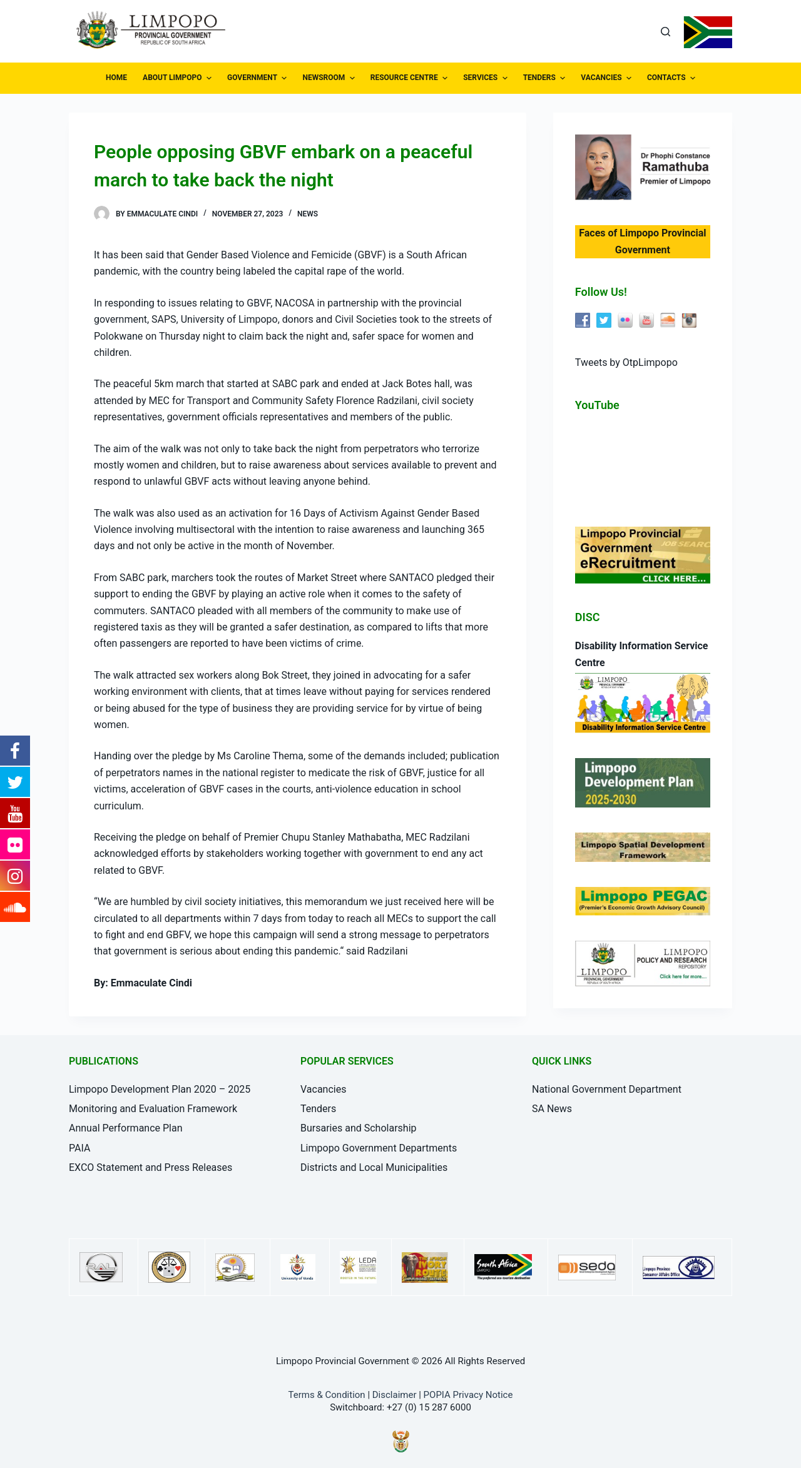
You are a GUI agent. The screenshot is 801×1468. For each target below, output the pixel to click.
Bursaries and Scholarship (358, 1128)
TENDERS (546, 78)
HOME (116, 77)
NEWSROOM (329, 78)
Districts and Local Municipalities (373, 1167)
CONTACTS (672, 78)
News (307, 214)
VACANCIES (608, 78)
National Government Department (606, 1089)
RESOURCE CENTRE (410, 78)
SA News (552, 1109)
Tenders (318, 1109)
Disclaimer (394, 1394)
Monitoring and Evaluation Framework (153, 1109)
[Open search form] (665, 31)
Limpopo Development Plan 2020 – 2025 (159, 1089)
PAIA (79, 1148)
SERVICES (486, 78)
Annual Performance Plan (126, 1128)
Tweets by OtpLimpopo (626, 362)
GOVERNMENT (258, 78)
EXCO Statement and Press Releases (150, 1167)
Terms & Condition (326, 1394)
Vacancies (323, 1089)
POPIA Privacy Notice (468, 1394)
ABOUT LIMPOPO (179, 78)
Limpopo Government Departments (378, 1148)
